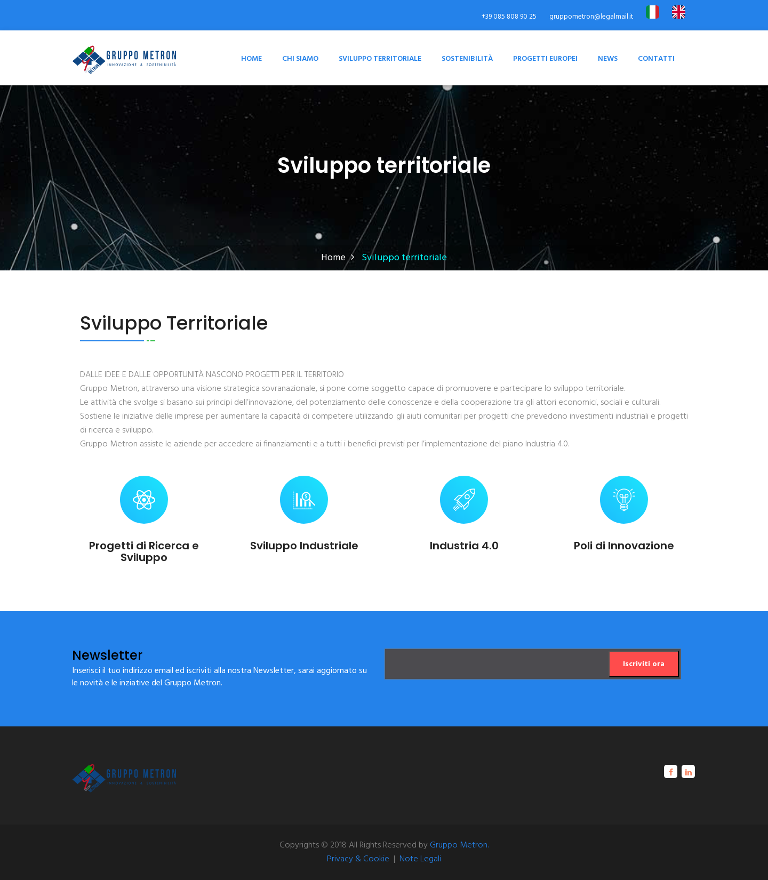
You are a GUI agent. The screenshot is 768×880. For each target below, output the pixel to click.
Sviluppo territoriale (380, 59)
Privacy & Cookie (358, 859)
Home (251, 59)
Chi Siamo (300, 59)
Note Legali (420, 859)
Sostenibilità (467, 59)
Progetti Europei (545, 59)
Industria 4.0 (464, 545)
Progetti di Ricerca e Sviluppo (144, 551)
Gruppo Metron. (459, 845)
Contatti (656, 59)
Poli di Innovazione (624, 545)
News (608, 59)
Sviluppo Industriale (304, 545)
